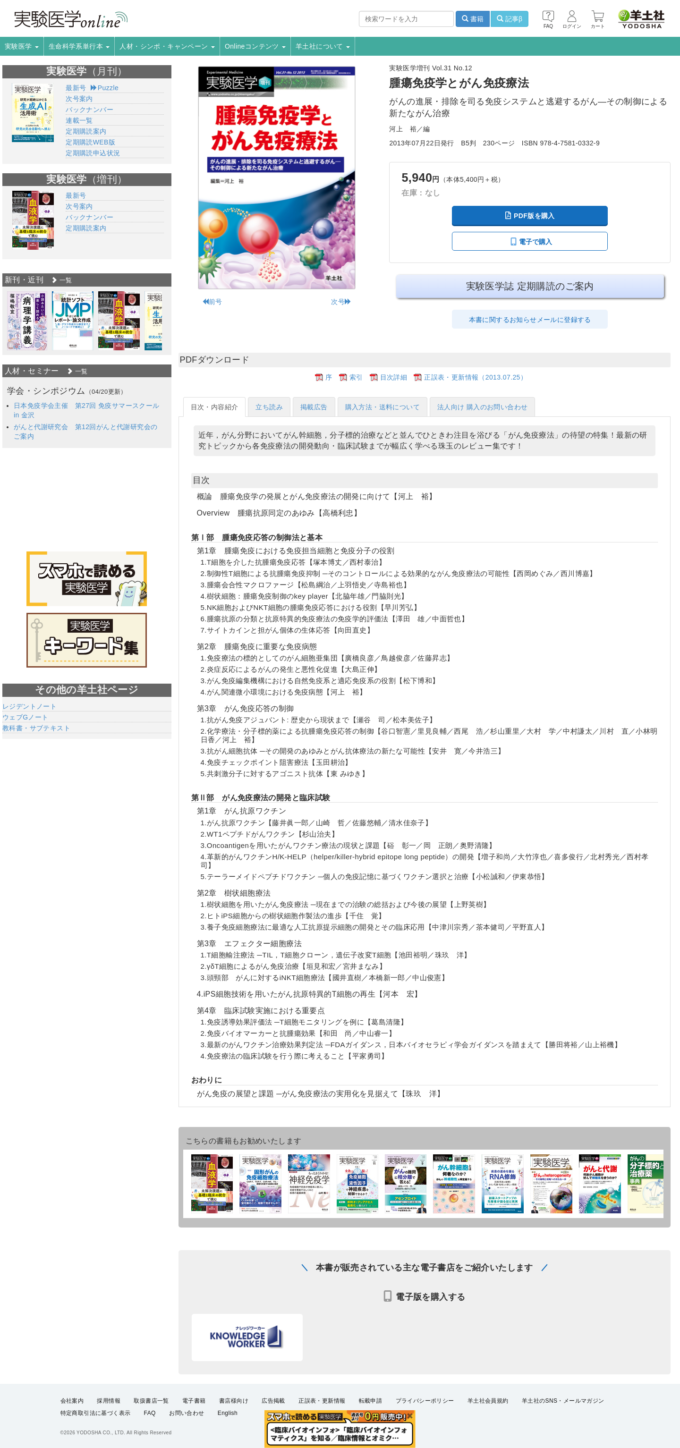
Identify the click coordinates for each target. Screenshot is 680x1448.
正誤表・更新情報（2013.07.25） (475, 377)
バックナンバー (89, 109)
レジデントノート (29, 706)
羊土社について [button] (323, 46)
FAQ (150, 1413)
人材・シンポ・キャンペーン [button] (167, 46)
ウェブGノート (25, 717)
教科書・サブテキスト (36, 728)
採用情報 (108, 1400)
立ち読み (269, 407)
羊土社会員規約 (488, 1400)
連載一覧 (79, 120)
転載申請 (370, 1400)
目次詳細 (394, 377)
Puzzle (105, 88)
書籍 (473, 19)
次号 (341, 301)
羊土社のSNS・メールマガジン (563, 1400)
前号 (212, 301)
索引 (356, 377)
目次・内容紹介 (214, 407)
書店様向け (233, 1400)
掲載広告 (314, 407)
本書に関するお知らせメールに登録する (530, 319)
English (228, 1413)
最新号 (76, 88)
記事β (509, 19)
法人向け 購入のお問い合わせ (482, 407)
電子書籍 (194, 1400)
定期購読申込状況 (93, 153)
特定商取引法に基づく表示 (95, 1413)
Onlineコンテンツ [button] (255, 46)
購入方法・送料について (382, 407)
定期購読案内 (86, 131)
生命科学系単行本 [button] (79, 46)
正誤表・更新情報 (321, 1400)
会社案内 (72, 1400)
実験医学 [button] (22, 46)
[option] (27, 320)
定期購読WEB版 (90, 142)
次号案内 (79, 98)
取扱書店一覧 (151, 1400)
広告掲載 (273, 1400)
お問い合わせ (186, 1413)
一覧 (61, 280)
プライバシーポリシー (425, 1400)
